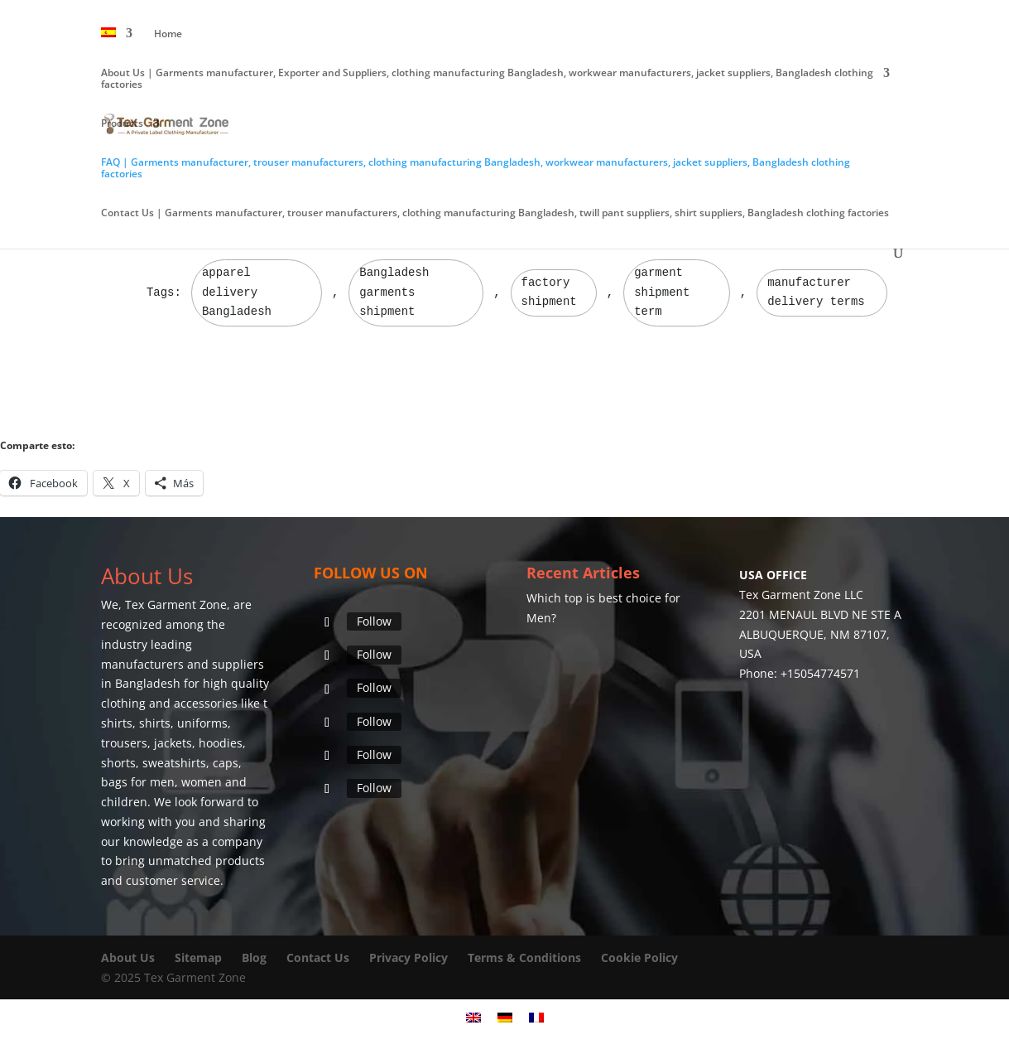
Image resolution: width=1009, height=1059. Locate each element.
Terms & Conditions (524, 957)
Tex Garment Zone (176, 604)
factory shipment (549, 292)
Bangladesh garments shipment (394, 292)
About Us (128, 957)
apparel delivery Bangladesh (236, 292)
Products (122, 124)
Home (168, 34)
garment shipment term (661, 292)
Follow (374, 621)
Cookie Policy (639, 957)
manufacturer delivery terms (816, 292)
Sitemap (198, 957)
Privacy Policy (408, 957)
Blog (256, 957)
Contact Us (317, 957)
